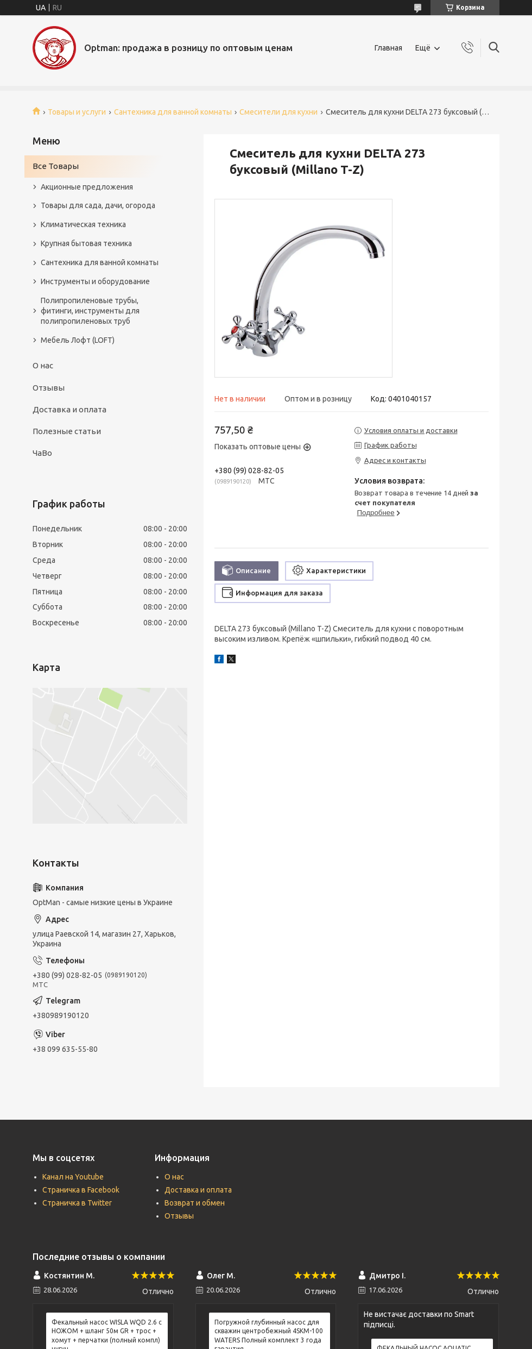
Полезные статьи (67, 431)
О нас (43, 365)
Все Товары (56, 166)
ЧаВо (42, 452)
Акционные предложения (87, 187)
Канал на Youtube (73, 1176)
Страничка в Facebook (80, 1189)
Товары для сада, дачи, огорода (98, 205)
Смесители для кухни (278, 112)
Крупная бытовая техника (86, 243)
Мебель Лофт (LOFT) (78, 340)
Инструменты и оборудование (95, 281)
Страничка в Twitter (77, 1203)
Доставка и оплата (69, 409)
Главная (388, 47)
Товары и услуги (77, 112)
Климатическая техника (83, 224)
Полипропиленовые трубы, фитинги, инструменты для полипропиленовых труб (90, 310)
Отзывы (49, 387)
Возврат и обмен (194, 1203)
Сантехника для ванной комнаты (173, 112)
